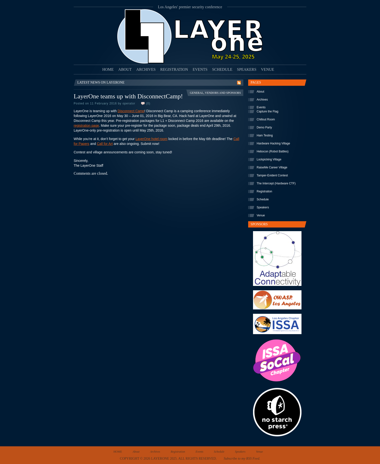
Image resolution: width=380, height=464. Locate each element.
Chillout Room (266, 119)
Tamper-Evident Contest (272, 175)
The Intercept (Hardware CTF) (276, 183)
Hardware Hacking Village (273, 143)
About (125, 69)
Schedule (222, 69)
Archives (146, 69)
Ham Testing (265, 135)
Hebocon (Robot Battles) (272, 151)
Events (200, 69)
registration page (86, 125)
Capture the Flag (267, 111)
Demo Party (264, 127)
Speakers (246, 69)
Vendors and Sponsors (223, 92)
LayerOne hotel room (151, 139)
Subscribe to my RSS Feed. (242, 458)
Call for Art (105, 144)
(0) (148, 103)
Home (108, 69)
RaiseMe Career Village (272, 167)
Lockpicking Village (269, 159)
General (196, 92)
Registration (174, 69)
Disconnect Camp (131, 111)
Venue (267, 69)
